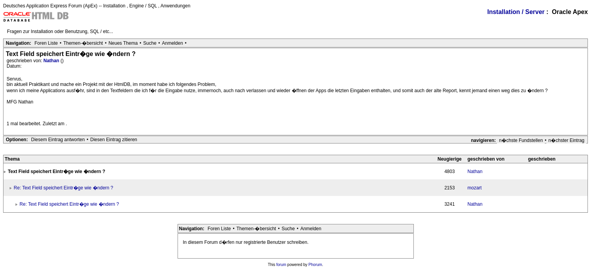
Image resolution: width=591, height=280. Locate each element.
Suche (150, 43)
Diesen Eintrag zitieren (113, 139)
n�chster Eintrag (566, 140)
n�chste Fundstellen (521, 140)
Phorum (315, 264)
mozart (474, 188)
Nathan (52, 60)
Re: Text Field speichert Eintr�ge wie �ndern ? (63, 188)
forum (281, 264)
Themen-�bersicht (83, 43)
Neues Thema (123, 43)
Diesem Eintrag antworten (58, 139)
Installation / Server (516, 12)
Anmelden (172, 43)
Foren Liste (46, 43)
